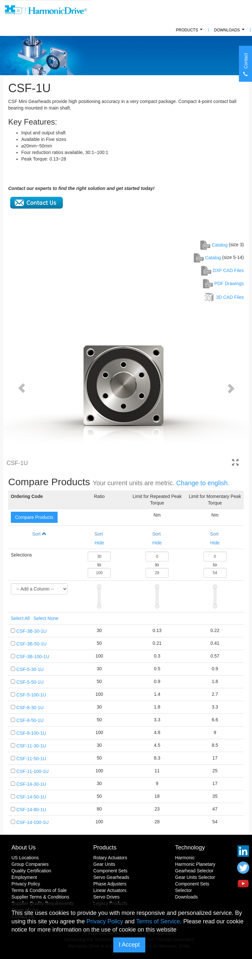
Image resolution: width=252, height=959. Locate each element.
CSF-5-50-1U (30, 682)
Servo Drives (106, 896)
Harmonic (185, 857)
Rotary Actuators (110, 857)
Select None (45, 618)
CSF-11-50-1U (31, 758)
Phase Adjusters (109, 883)
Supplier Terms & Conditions (40, 896)
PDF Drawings (223, 283)
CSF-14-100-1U (32, 822)
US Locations (25, 857)
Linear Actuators (109, 890)
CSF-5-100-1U (31, 694)
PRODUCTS (190, 32)
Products (105, 847)
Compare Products (34, 517)
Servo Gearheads (111, 877)
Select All (20, 618)
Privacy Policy (25, 883)
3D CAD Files (223, 297)
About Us (23, 847)
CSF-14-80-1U (31, 809)
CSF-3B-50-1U (31, 643)
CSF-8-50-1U (30, 720)
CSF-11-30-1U (31, 745)
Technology (190, 847)
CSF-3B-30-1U (31, 631)
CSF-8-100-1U (31, 733)
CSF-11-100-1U (32, 771)
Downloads (230, 32)
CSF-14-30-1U (31, 784)
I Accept (129, 944)
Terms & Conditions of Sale (39, 890)
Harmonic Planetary (195, 864)
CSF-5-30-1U (30, 669)
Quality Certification (31, 870)
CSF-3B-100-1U (32, 656)
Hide (99, 542)
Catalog (213, 245)
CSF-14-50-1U (31, 796)
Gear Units (104, 864)
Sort (39, 534)
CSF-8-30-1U (30, 707)
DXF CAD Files (222, 270)
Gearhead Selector (194, 870)
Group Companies (30, 864)
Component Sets (110, 870)
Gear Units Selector (195, 877)
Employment (24, 877)
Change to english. (203, 483)
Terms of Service (158, 921)
